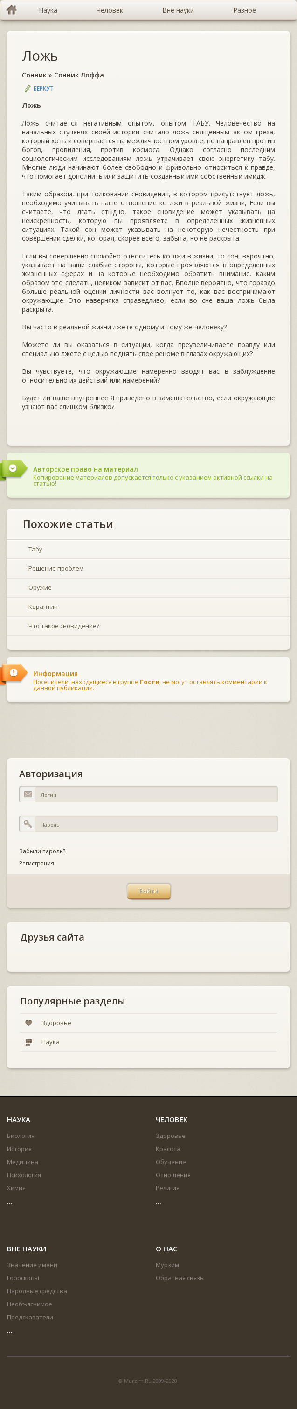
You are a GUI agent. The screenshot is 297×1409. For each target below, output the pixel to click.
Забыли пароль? (42, 851)
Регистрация (36, 863)
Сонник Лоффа (79, 74)
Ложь (40, 55)
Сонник (34, 74)
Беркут (44, 88)
